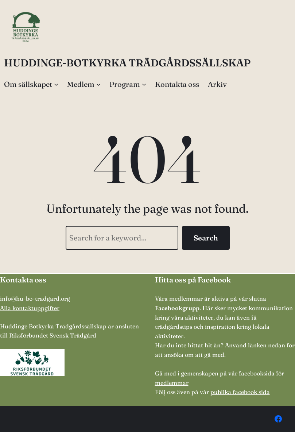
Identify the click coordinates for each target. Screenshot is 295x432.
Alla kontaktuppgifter (29, 308)
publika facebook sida (240, 392)
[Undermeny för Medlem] (98, 84)
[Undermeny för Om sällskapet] (56, 84)
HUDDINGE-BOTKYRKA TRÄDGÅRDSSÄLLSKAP (127, 63)
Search (206, 237)
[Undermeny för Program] (144, 84)
